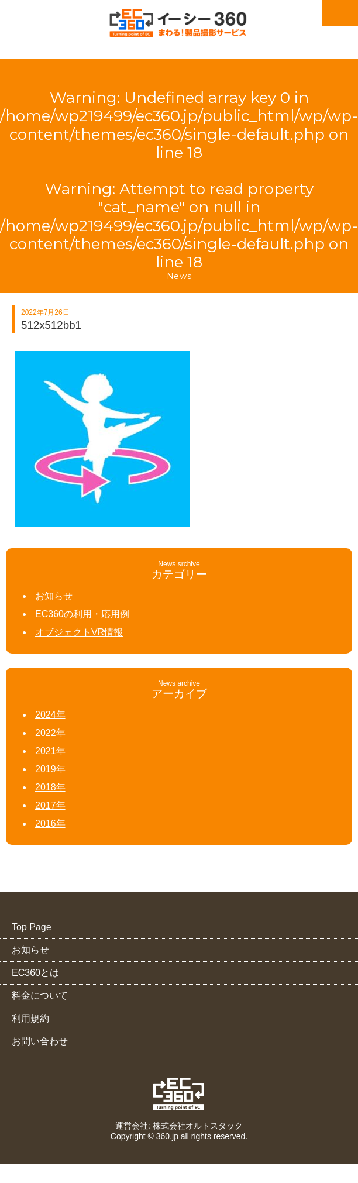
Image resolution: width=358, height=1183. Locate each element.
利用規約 (30, 1018)
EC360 (179, 1094)
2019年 (50, 769)
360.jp (167, 1136)
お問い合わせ (40, 1041)
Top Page (31, 927)
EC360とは (35, 973)
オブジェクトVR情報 (79, 632)
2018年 (50, 787)
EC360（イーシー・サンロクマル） (179, 26)
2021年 (50, 751)
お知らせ (54, 596)
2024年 (50, 715)
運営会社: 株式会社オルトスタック (179, 1125)
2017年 (50, 805)
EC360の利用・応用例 (82, 614)
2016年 (50, 823)
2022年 (50, 733)
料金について (40, 995)
